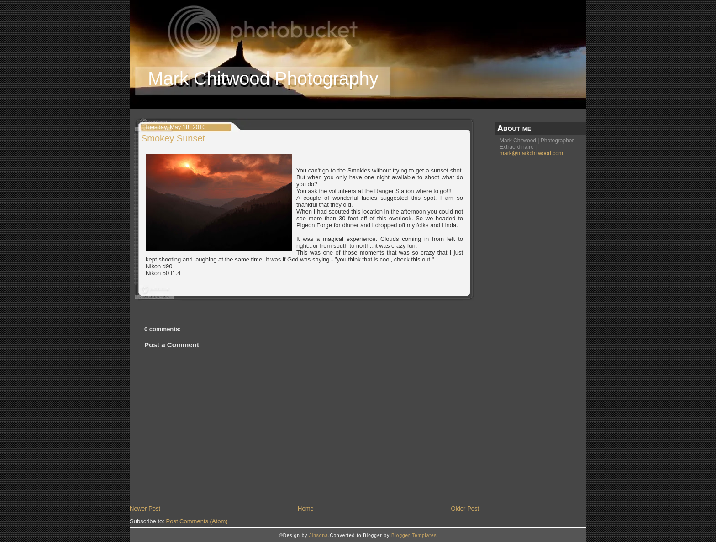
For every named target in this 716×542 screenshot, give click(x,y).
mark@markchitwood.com (531, 153)
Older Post (465, 508)
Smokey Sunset (173, 138)
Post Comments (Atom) (197, 521)
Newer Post (145, 508)
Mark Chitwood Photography (263, 78)
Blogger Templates (414, 535)
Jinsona (318, 535)
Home (306, 508)
